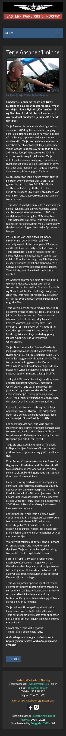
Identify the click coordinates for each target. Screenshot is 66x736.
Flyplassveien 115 (38, 683)
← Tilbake (13, 658)
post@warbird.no (38, 687)
